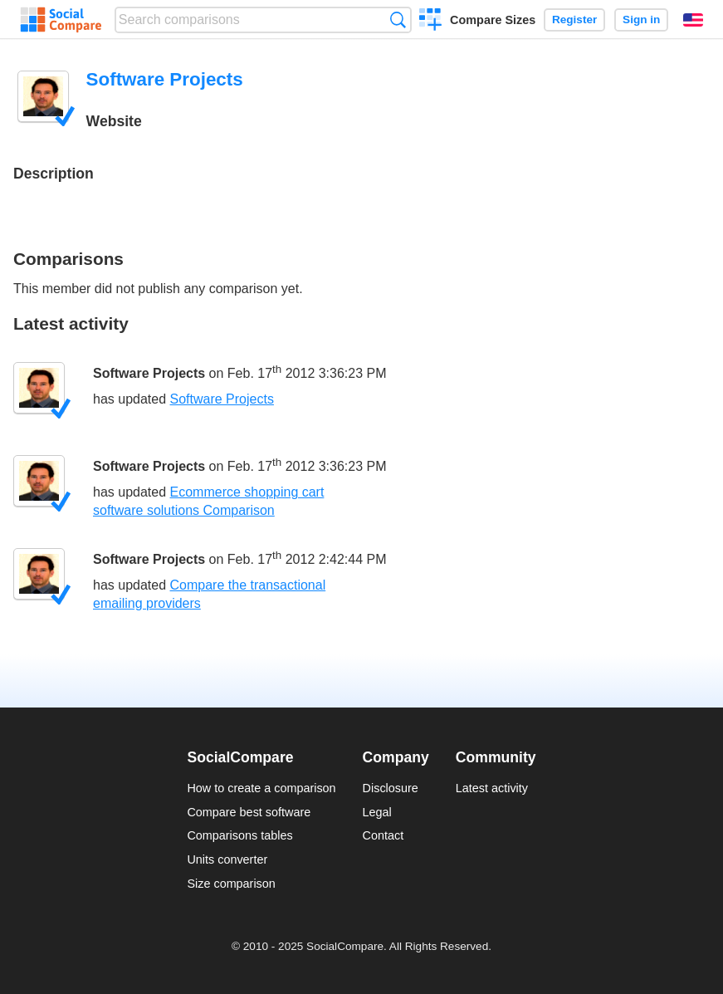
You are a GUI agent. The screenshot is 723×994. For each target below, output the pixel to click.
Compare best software (248, 812)
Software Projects (149, 374)
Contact (383, 835)
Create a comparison (430, 21)
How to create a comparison (261, 788)
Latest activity (492, 788)
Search (398, 19)
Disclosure (390, 788)
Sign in (641, 19)
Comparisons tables (239, 835)
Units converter (227, 859)
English (693, 20)
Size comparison (231, 883)
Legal (377, 812)
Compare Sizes (492, 20)
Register (574, 19)
